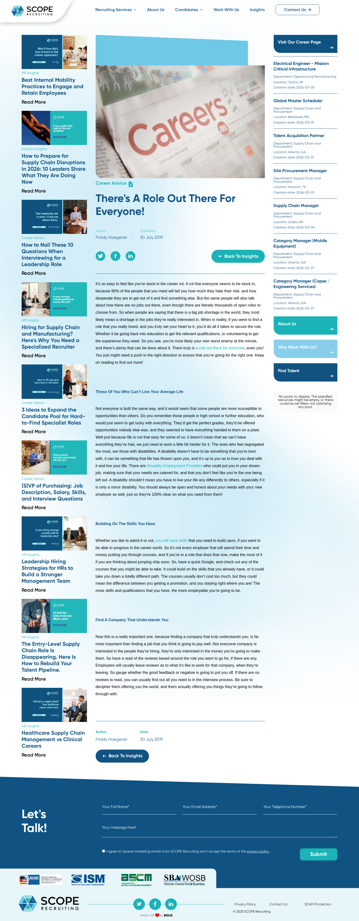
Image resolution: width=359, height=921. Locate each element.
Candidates (189, 9)
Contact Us (297, 9)
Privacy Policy (245, 904)
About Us (155, 10)
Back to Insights (238, 256)
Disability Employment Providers (175, 466)
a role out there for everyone (220, 348)
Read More (34, 102)
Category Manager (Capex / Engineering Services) (301, 283)
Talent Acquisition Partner (298, 135)
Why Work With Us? (297, 347)
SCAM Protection (317, 904)
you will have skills (171, 540)
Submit (318, 854)
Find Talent (288, 370)
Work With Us (226, 10)
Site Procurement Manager (300, 170)
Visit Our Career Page (299, 42)
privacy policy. (258, 851)
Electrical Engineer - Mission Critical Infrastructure (301, 66)
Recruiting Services (115, 9)
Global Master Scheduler (297, 100)
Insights (257, 10)
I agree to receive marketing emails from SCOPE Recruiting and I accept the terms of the (185, 851)
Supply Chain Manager (296, 205)
